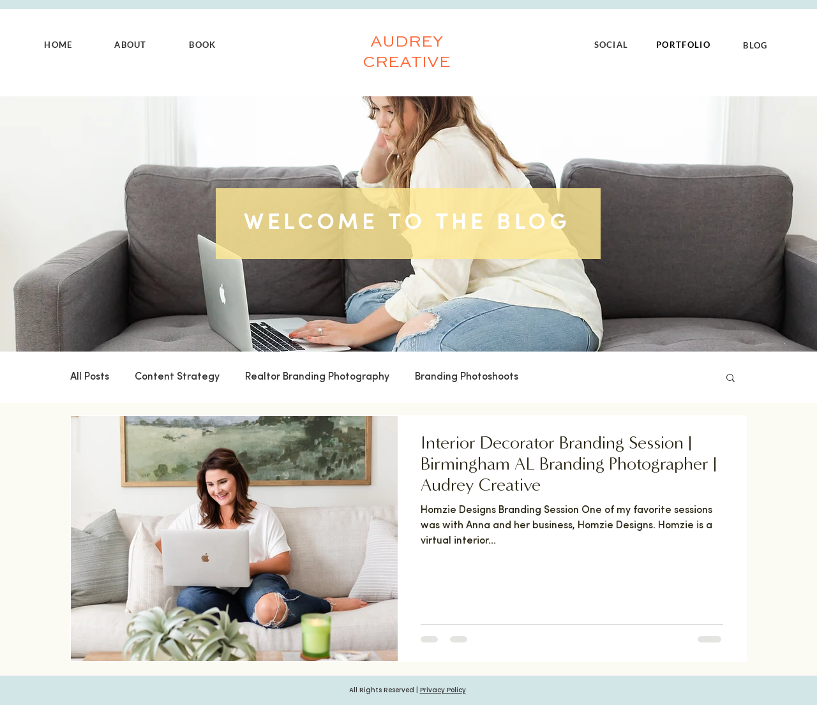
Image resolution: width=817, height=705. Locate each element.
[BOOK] (204, 44)
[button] (730, 378)
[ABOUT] (132, 44)
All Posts (89, 377)
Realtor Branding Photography (317, 377)
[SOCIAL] (612, 44)
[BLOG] (757, 45)
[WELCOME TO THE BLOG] (408, 223)
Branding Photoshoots (466, 377)
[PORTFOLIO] (684, 44)
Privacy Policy (443, 690)
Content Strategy (177, 377)
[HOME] (60, 44)
